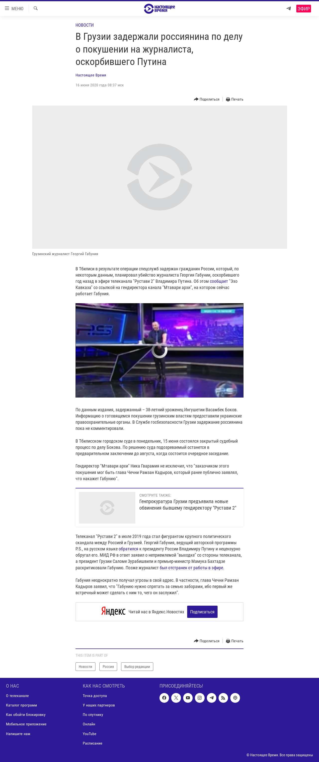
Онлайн (89, 724)
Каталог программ (21, 705)
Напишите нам (18, 733)
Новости (85, 25)
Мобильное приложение (26, 724)
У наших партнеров (99, 705)
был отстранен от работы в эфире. (192, 567)
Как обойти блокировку (26, 714)
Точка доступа (95, 695)
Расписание (92, 743)
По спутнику (93, 714)
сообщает (219, 281)
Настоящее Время (91, 75)
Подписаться (202, 611)
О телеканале (17, 695)
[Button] (207, 99)
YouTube (89, 733)
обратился (129, 548)
